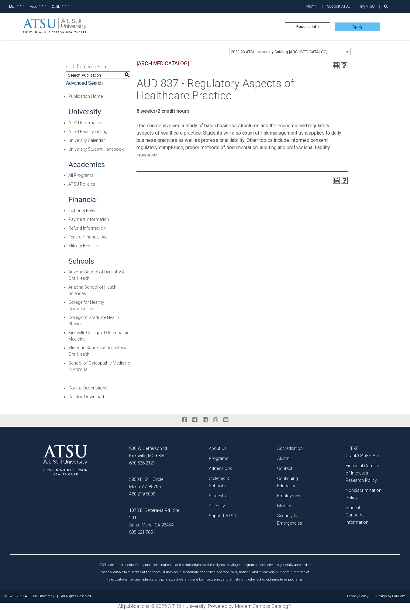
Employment (289, 496)
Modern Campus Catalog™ (263, 606)
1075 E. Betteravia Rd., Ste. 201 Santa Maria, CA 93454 (154, 518)
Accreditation (290, 448)
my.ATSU (367, 6)
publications (137, 606)
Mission (285, 506)
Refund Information (87, 228)
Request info (307, 26)
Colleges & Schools (219, 482)
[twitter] (195, 420)
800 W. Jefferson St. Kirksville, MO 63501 (148, 452)
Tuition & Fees (81, 210)
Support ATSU (338, 6)
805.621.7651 (142, 532)
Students (217, 496)
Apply (357, 26)
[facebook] (184, 420)
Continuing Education (287, 482)
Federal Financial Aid (88, 237)
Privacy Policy (357, 596)
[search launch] (386, 6)
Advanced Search (84, 83)
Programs (219, 458)
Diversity (217, 506)
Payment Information (88, 219)
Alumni (312, 6)
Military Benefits (83, 245)
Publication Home (85, 96)
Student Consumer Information (357, 515)
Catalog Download (86, 396)
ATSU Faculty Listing (87, 131)
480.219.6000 (142, 494)
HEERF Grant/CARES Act (362, 452)
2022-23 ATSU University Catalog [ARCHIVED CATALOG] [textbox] (279, 52)
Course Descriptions (88, 388)
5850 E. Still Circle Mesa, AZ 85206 (146, 483)
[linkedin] (205, 420)
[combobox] (290, 51)
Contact (284, 468)
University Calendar (86, 140)
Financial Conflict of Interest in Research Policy (362, 473)
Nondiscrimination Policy (363, 494)
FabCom (398, 596)
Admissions (220, 468)
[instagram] (215, 420)
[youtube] (226, 420)
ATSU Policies (81, 184)
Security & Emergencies (289, 519)
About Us (218, 448)
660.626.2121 (142, 463)
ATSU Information (85, 122)
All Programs (81, 175)
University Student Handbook (96, 149)
